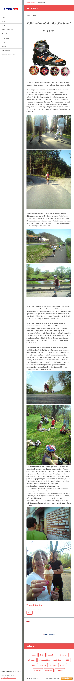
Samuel (33, 655)
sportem (43, 665)
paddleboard (57, 660)
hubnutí (53, 665)
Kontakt (4, 46)
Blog (3, 42)
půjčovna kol (62, 655)
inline (34, 665)
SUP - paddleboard (7, 30)
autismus (48, 670)
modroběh (37, 670)
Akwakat (31, 660)
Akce (3, 21)
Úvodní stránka (31, 3)
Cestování (5, 34)
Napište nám (6, 50)
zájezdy (51, 655)
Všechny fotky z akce (34, 605)
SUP (67, 660)
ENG (3, 17)
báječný (62, 665)
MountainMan (44, 660)
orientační (59, 670)
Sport (3, 25)
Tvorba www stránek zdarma (53, 678)
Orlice (42, 655)
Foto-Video (5, 38)
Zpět (29, 613)
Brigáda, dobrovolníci (8, 55)
